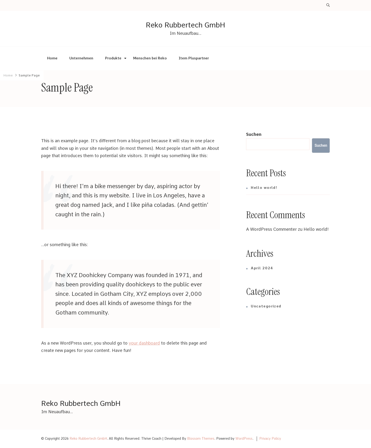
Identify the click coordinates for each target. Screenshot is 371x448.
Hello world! (264, 188)
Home (52, 58)
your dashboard (144, 343)
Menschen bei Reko (150, 58)
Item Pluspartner (194, 58)
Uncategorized (266, 306)
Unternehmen (81, 58)
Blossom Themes (200, 438)
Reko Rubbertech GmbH (185, 25)
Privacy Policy (270, 438)
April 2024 (262, 268)
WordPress (243, 438)
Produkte (113, 58)
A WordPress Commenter (271, 229)
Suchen (253, 134)
